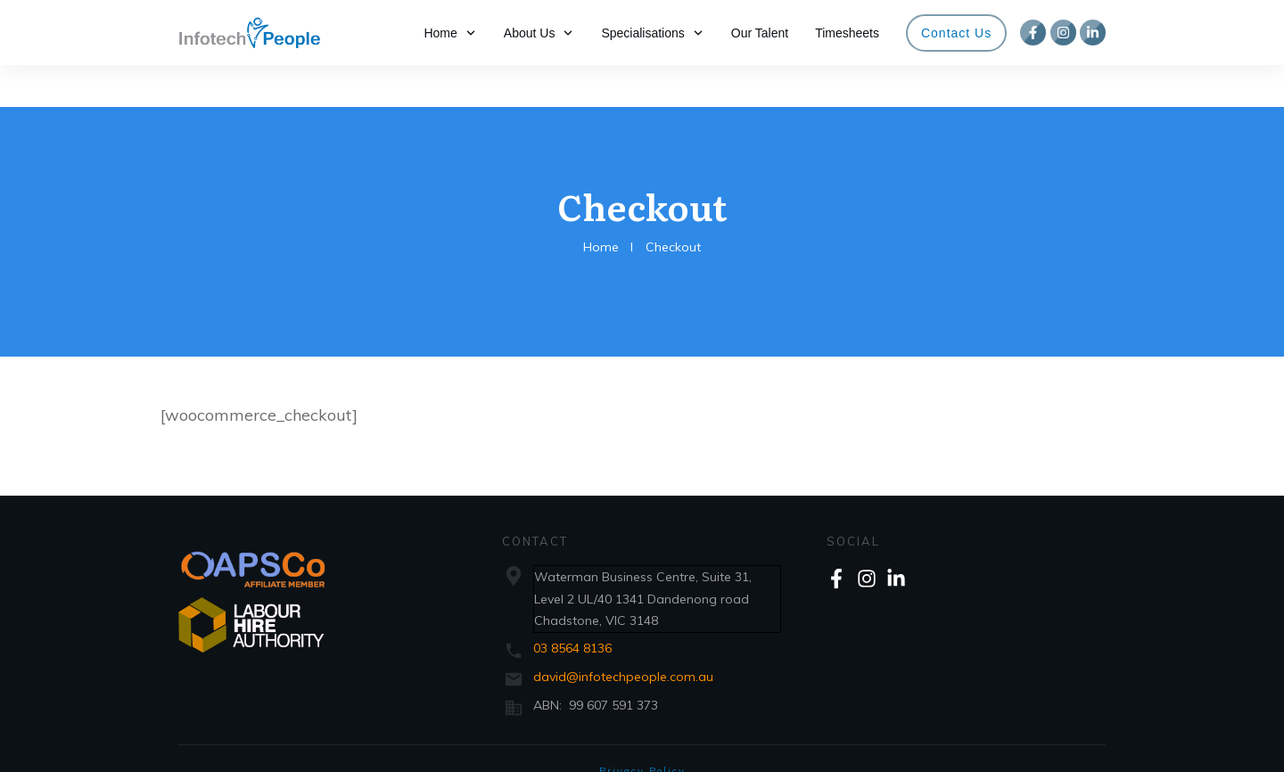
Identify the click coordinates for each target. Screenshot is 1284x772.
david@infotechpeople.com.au (623, 635)
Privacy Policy (642, 729)
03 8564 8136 (572, 606)
